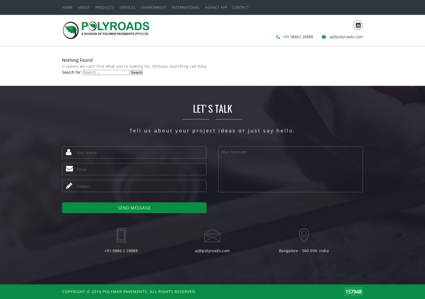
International (186, 7)
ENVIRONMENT (154, 7)
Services (127, 7)
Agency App (216, 7)
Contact (240, 7)
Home (67, 7)
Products (104, 7)
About (84, 7)
